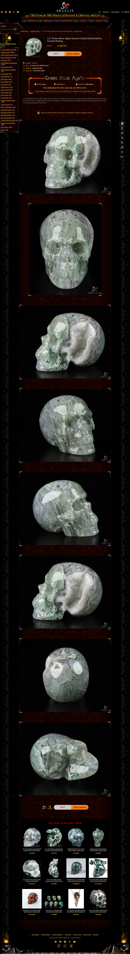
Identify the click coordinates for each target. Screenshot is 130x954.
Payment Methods (57, 934)
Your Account (114, 12)
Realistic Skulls (7, 52)
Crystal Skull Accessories (9, 120)
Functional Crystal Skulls (8, 124)
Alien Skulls (6, 79)
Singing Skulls (6, 87)
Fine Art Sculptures (8, 57)
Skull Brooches (6, 76)
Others (4, 130)
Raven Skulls (6, 92)
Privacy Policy (77, 934)
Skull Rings (6, 60)
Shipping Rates (45, 934)
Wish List (125, 12)
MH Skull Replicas (8, 115)
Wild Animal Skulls (8, 112)
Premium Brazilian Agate (8, 101)
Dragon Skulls (6, 90)
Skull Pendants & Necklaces (9, 63)
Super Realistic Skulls (9, 55)
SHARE (49, 807)
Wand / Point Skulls (8, 107)
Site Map (95, 934)
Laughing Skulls (7, 104)
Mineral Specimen (8, 118)
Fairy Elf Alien (6, 82)
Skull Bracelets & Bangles (8, 70)
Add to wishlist (73, 54)
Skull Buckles (6, 74)
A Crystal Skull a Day (8, 50)
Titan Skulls (6, 84)
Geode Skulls (6, 98)
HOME (44, 807)
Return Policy (87, 934)
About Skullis (35, 934)
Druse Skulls (6, 95)
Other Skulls (6, 127)
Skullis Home (24, 31)
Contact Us (68, 934)
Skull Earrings (6, 67)
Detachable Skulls (8, 110)
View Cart (103, 12)
